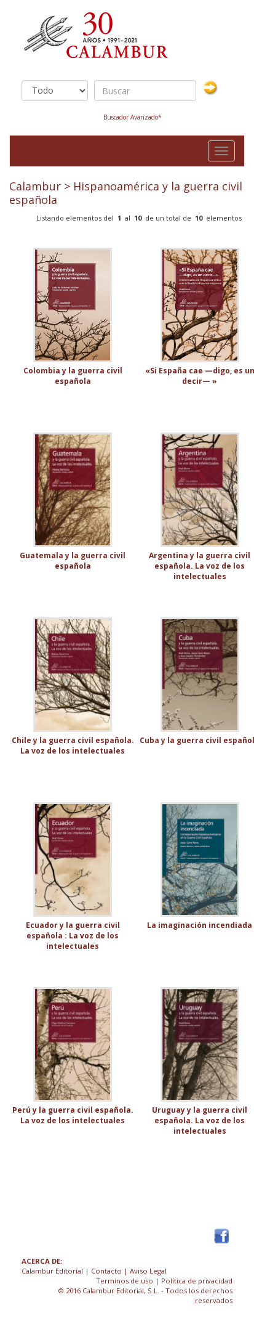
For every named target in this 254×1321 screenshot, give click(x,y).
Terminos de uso (124, 1280)
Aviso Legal (148, 1270)
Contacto (106, 1270)
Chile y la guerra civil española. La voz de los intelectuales (73, 745)
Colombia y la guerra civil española (72, 375)
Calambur (35, 186)
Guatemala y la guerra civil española (72, 560)
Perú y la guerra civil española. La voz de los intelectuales (72, 1115)
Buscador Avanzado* (132, 117)
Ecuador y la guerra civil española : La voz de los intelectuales (73, 935)
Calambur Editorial (52, 1270)
